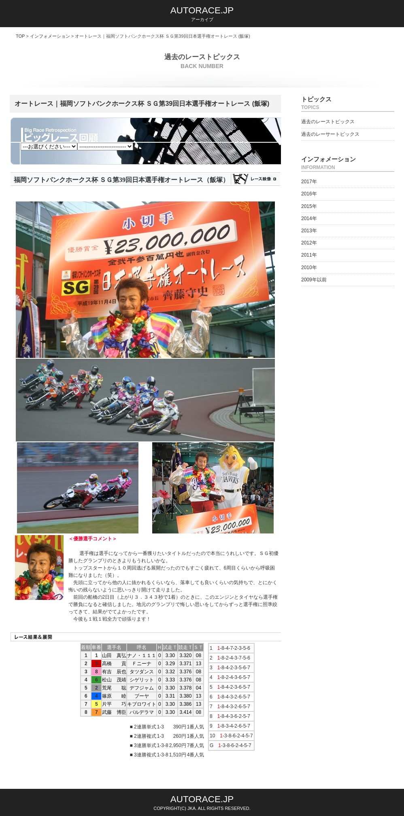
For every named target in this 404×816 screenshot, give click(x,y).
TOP (20, 36)
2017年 (309, 181)
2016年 (309, 194)
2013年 (309, 230)
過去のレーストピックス (328, 121)
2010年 (309, 267)
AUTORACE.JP (202, 10)
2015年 (309, 206)
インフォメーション (50, 36)
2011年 (309, 255)
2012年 (309, 243)
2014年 (309, 218)
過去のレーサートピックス (330, 134)
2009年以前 (314, 280)
